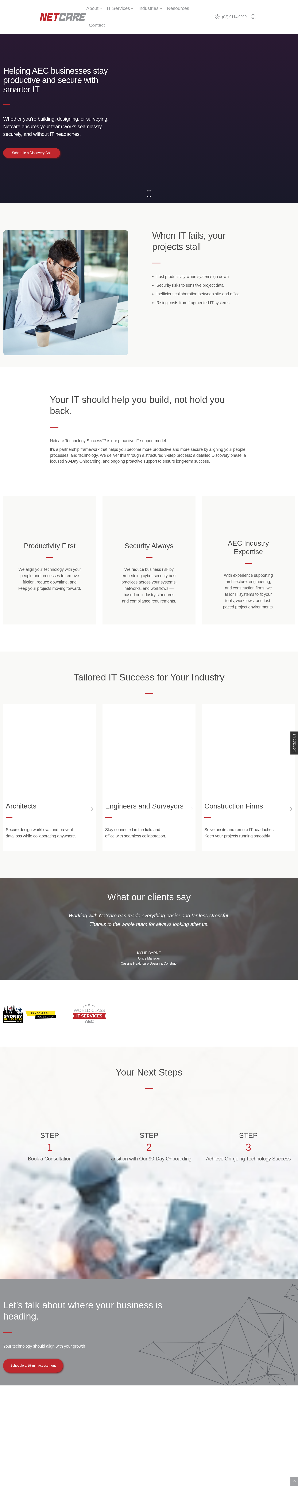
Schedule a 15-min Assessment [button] (41, 1364)
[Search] (290, 8)
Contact (195, 8)
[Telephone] (253, 8)
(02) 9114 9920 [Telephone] (270, 8)
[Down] (149, 179)
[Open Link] (49, 771)
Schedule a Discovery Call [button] (31, 136)
